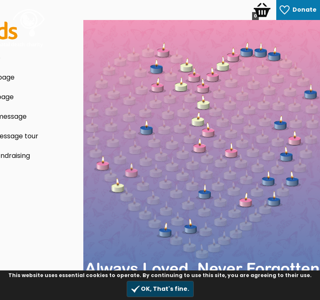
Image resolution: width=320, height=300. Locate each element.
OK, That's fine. (160, 289)
